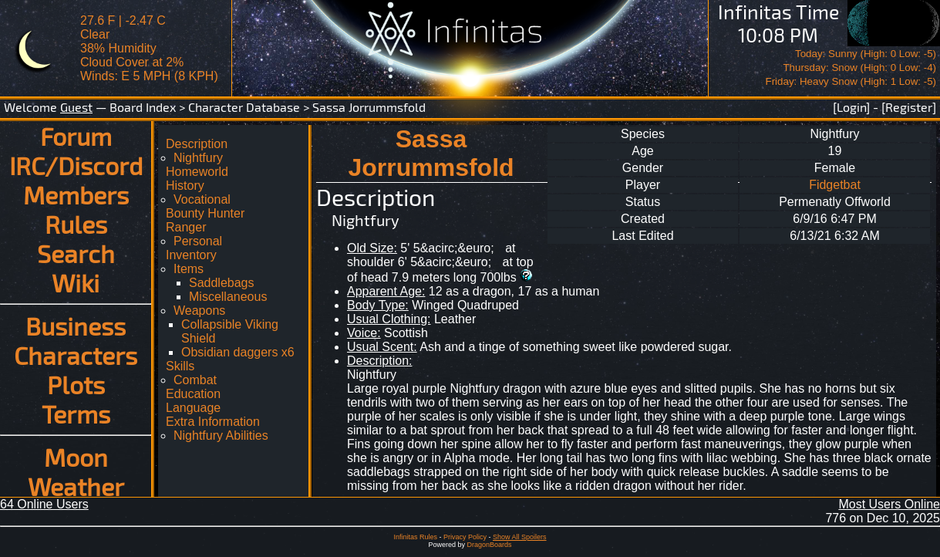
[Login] (851, 107)
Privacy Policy (465, 537)
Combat (195, 380)
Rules (76, 223)
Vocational (202, 199)
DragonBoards (489, 545)
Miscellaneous (228, 296)
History (185, 185)
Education (193, 393)
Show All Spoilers (520, 537)
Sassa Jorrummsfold (369, 107)
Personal (198, 241)
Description (196, 143)
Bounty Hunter (205, 213)
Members (76, 194)
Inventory (191, 255)
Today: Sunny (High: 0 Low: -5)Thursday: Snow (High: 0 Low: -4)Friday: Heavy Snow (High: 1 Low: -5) (851, 67)
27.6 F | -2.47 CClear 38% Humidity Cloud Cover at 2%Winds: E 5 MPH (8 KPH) (149, 48)
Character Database (244, 107)
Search (76, 253)
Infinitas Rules (415, 537)
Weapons (199, 310)
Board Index (142, 107)
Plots (76, 384)
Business (75, 325)
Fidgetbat (835, 184)
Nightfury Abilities (221, 435)
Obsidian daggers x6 (238, 352)
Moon (76, 456)
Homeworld (197, 171)
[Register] (908, 107)
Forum (76, 135)
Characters (75, 355)
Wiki (75, 282)
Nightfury (198, 157)
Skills (180, 366)
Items (189, 268)
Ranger (186, 227)
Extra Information (213, 421)
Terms (76, 413)
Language (193, 407)
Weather (76, 486)
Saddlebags (221, 282)
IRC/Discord (76, 165)
